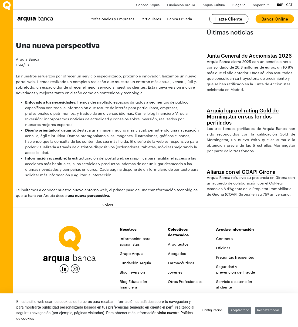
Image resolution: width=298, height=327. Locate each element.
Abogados (177, 253)
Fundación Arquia (135, 263)
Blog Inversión (132, 272)
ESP (280, 4)
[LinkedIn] (64, 268)
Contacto (224, 238)
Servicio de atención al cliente (234, 284)
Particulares (150, 19)
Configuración (212, 310)
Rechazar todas (268, 310)
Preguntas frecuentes (235, 257)
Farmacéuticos (181, 263)
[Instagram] (75, 268)
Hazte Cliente (228, 18)
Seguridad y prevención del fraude (235, 269)
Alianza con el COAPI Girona (241, 172)
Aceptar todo (239, 310)
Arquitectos (178, 244)
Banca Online (274, 18)
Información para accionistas (135, 241)
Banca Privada (179, 19)
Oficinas (223, 248)
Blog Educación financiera (133, 284)
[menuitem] (148, 4)
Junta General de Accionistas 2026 (249, 55)
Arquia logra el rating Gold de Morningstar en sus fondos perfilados (243, 116)
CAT (289, 4)
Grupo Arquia (131, 253)
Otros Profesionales (185, 281)
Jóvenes (175, 272)
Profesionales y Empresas (111, 19)
